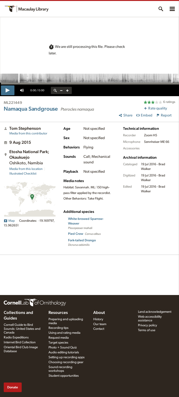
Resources (58, 313)
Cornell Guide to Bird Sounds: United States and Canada (22, 328)
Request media (58, 337)
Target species (58, 342)
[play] (7, 90)
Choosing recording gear (65, 362)
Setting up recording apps (66, 357)
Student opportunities (63, 375)
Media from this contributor (28, 133)
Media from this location (26, 169)
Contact (98, 328)
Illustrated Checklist (22, 173)
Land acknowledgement (154, 311)
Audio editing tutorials (63, 352)
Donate (12, 387)
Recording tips (58, 328)
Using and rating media (64, 332)
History (98, 319)
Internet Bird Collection (20, 342)
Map (9, 220)
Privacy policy (147, 325)
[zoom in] (67, 90)
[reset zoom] (55, 90)
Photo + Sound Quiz (62, 347)
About (99, 313)
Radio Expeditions (16, 337)
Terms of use (146, 330)
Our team (99, 324)
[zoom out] (61, 90)
